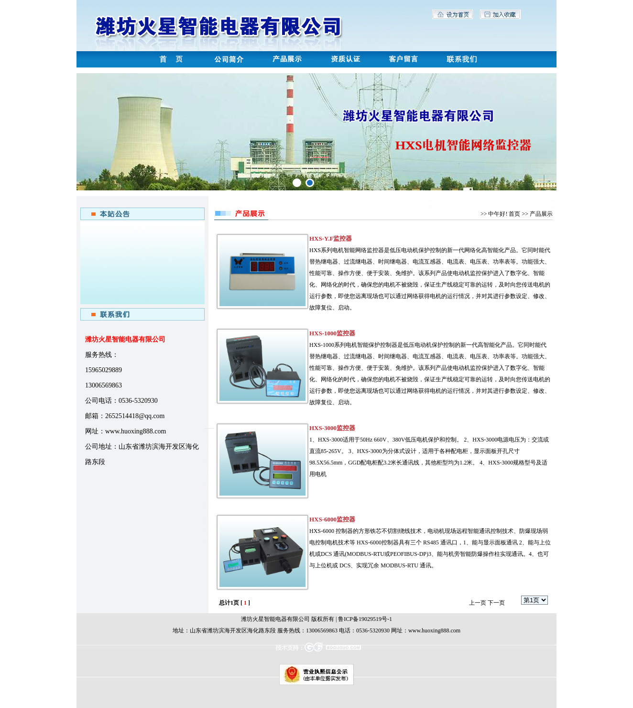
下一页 (496, 602)
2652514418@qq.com (135, 416)
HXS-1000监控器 (332, 333)
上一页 (477, 602)
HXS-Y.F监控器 (330, 238)
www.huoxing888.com (135, 431)
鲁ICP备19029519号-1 (365, 619)
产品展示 (541, 213)
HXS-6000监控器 (332, 519)
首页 (514, 213)
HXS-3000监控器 (332, 427)
